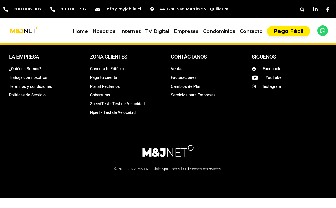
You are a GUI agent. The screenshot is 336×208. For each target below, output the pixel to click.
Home (80, 31)
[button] (302, 9)
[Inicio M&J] (24, 30)
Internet (130, 31)
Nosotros (104, 31)
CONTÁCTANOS (189, 57)
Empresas (186, 31)
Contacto (251, 31)
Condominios (219, 31)
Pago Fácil (289, 31)
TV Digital (157, 31)
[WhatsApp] (322, 30)
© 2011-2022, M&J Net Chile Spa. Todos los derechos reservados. (168, 169)
